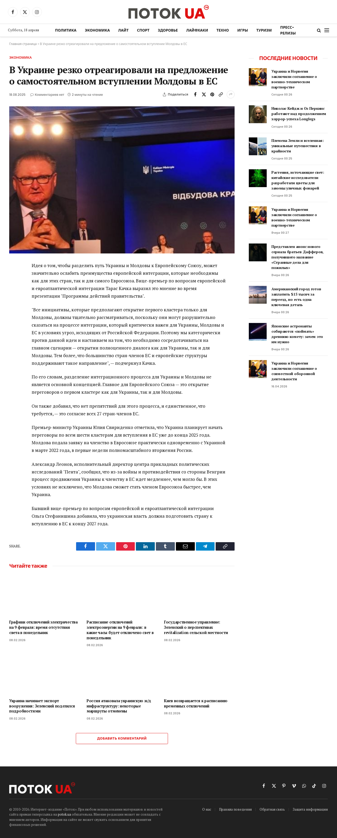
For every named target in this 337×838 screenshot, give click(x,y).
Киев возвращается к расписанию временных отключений (195, 703)
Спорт (143, 30)
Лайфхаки (197, 30)
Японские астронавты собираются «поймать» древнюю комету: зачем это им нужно (297, 333)
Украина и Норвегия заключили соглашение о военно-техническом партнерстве (294, 79)
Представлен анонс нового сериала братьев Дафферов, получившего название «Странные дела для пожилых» (297, 257)
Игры (242, 30)
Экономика (97, 30)
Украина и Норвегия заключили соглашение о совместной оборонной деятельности (294, 371)
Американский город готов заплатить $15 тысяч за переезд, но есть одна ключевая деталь (296, 296)
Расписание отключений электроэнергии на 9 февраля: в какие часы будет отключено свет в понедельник (120, 630)
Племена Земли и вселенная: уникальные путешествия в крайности (297, 145)
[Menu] (326, 30)
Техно (222, 30)
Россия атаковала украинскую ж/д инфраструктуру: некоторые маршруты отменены (119, 706)
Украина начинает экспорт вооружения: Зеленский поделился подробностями (42, 706)
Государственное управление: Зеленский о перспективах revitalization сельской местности (196, 627)
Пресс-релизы (288, 30)
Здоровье (168, 30)
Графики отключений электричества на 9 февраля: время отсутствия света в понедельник (43, 627)
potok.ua (64, 814)
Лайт (123, 30)
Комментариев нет (47, 94)
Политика (65, 30)
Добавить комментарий (122, 738)
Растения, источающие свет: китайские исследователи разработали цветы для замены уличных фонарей (297, 180)
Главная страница (23, 44)
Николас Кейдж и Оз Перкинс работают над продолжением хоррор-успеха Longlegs (298, 113)
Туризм (264, 30)
